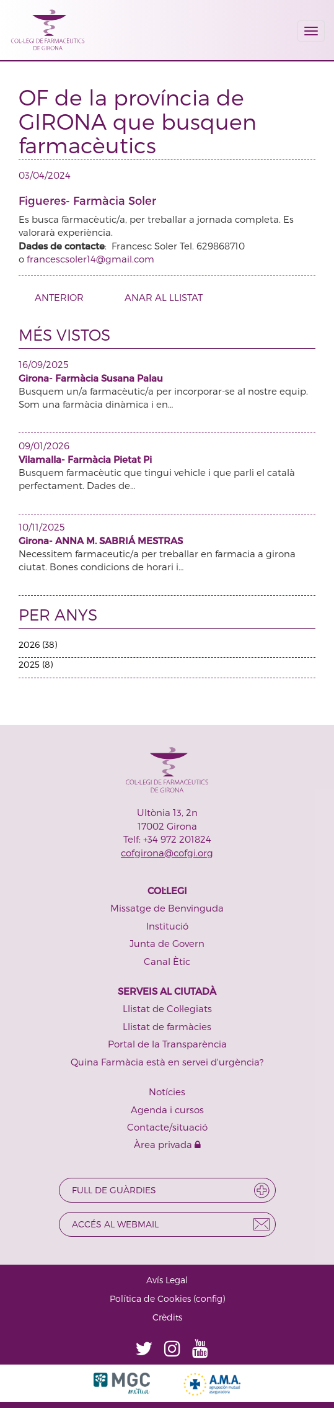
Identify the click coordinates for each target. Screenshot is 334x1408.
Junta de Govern (167, 943)
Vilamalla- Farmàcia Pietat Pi (85, 459)
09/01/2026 (44, 445)
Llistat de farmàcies (167, 1026)
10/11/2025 (41, 526)
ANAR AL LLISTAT (164, 297)
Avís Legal (167, 1280)
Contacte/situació (167, 1126)
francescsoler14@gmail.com (90, 258)
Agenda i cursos (167, 1109)
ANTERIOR (54, 297)
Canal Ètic (167, 961)
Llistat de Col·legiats (167, 1008)
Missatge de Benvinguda (167, 907)
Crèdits (167, 1317)
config (209, 1298)
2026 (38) (38, 644)
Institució (167, 925)
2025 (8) (36, 664)
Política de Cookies (150, 1298)
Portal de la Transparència (167, 1043)
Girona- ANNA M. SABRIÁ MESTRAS (101, 540)
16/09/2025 (43, 364)
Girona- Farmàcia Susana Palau (91, 377)
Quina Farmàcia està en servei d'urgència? (167, 1061)
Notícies (167, 1091)
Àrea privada (167, 1144)
